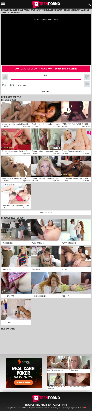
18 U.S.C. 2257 (46, 405)
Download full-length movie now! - (46, 68)
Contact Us (29, 405)
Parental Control (60, 405)
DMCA (37, 405)
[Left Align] (3, 3)
